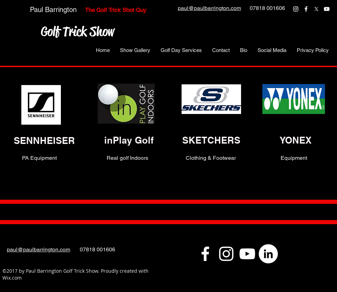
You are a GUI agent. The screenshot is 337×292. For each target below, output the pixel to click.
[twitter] (316, 9)
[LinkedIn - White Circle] (268, 253)
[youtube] (326, 9)
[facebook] (306, 9)
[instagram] (295, 9)
